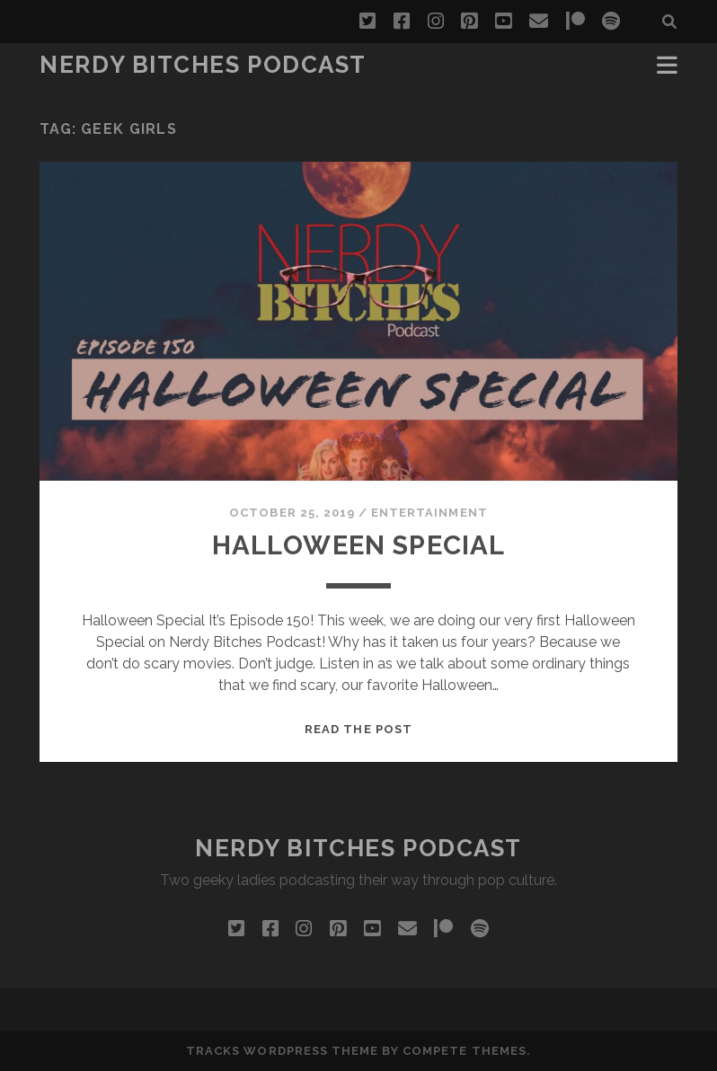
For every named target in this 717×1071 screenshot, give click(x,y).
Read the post (358, 729)
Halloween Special (358, 545)
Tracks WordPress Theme (282, 1051)
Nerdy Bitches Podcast (203, 64)
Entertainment (429, 512)
